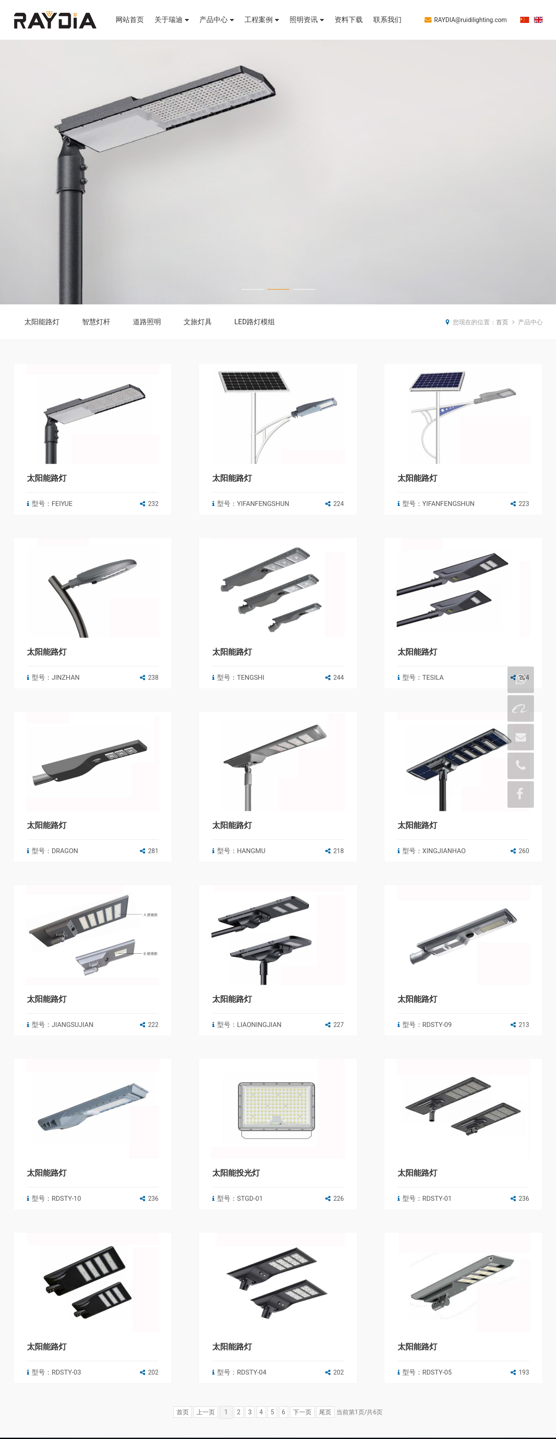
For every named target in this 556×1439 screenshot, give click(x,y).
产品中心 (216, 19)
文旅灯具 (198, 322)
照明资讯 (306, 19)
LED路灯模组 (254, 322)
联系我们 (387, 19)
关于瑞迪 (171, 19)
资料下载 (348, 19)
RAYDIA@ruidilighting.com (466, 19)
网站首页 (130, 19)
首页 (502, 322)
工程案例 (261, 19)
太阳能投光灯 (236, 1320)
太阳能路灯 (42, 322)
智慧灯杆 (96, 322)
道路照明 (147, 322)
